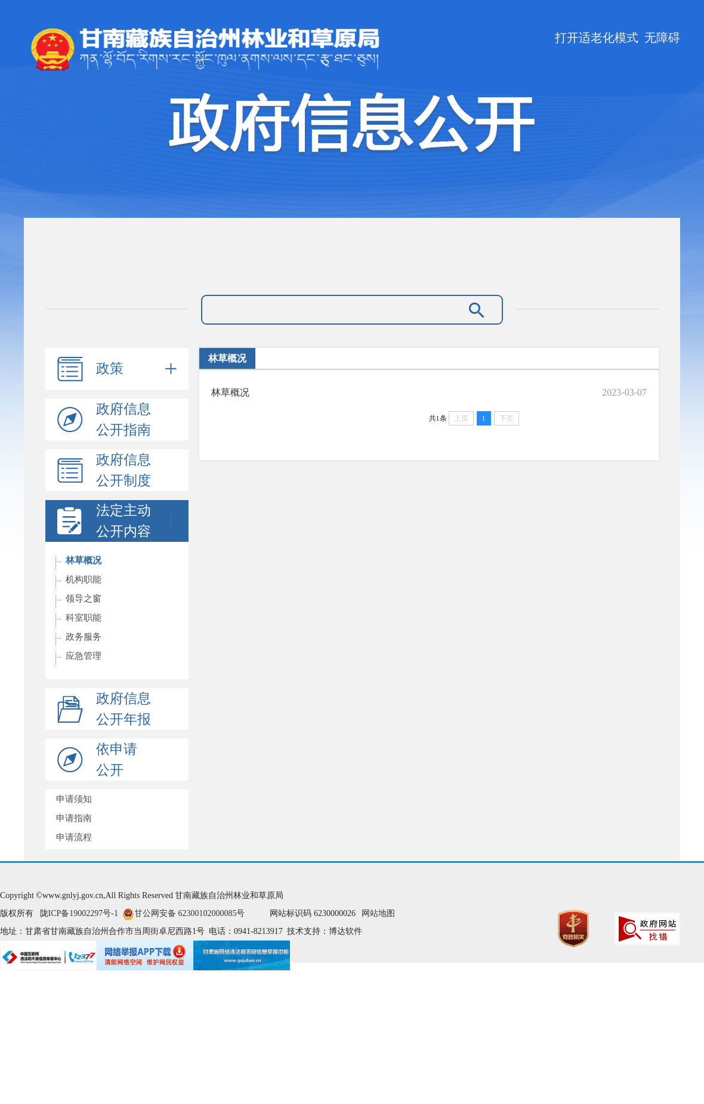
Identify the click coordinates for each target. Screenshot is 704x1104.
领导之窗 (83, 598)
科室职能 (83, 617)
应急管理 (83, 656)
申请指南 (74, 818)
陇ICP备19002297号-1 (79, 913)
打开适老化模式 (596, 37)
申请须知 (74, 799)
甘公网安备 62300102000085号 (189, 913)
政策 (136, 368)
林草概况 (83, 560)
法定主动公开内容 (136, 521)
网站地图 (378, 913)
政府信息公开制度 (123, 470)
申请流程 (74, 837)
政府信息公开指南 (123, 419)
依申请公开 (116, 760)
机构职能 (83, 579)
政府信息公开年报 (123, 709)
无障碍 (662, 37)
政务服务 (83, 637)
